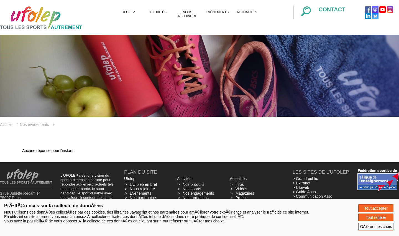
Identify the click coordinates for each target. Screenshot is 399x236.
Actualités (247, 12)
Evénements (217, 12)
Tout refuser (376, 217)
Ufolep (128, 12)
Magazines (245, 193)
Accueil (6, 124)
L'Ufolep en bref (143, 184)
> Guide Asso (304, 192)
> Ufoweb (301, 187)
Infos (240, 184)
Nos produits (193, 184)
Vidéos (241, 189)
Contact (332, 9)
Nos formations (196, 198)
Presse (242, 198)
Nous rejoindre (187, 14)
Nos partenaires (143, 198)
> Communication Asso (312, 196)
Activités (158, 12)
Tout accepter (376, 208)
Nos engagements (198, 193)
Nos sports (192, 189)
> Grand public (305, 178)
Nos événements (34, 124)
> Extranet (301, 183)
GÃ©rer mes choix (376, 226)
